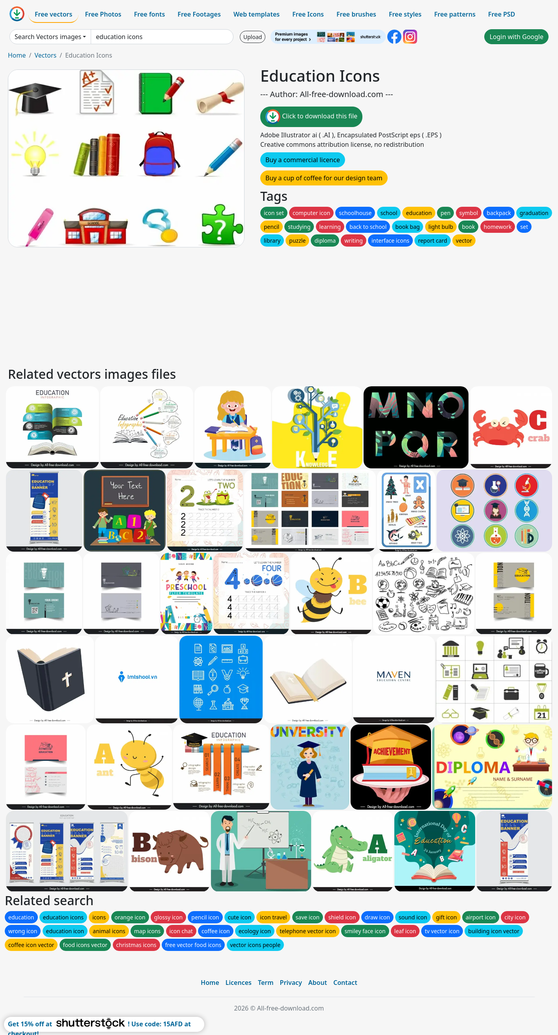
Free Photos (103, 14)
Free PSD (501, 14)
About (317, 982)
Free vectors (53, 14)
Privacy (291, 982)
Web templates (256, 14)
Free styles (405, 14)
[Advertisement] (243, 306)
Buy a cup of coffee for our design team (324, 178)
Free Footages (199, 14)
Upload (252, 37)
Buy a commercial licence (302, 159)
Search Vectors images (48, 36)
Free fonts (149, 14)
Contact (345, 982)
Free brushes (356, 14)
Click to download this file (311, 116)
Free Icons (308, 14)
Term (266, 982)
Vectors (45, 55)
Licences (239, 982)
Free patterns (455, 14)
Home (17, 55)
